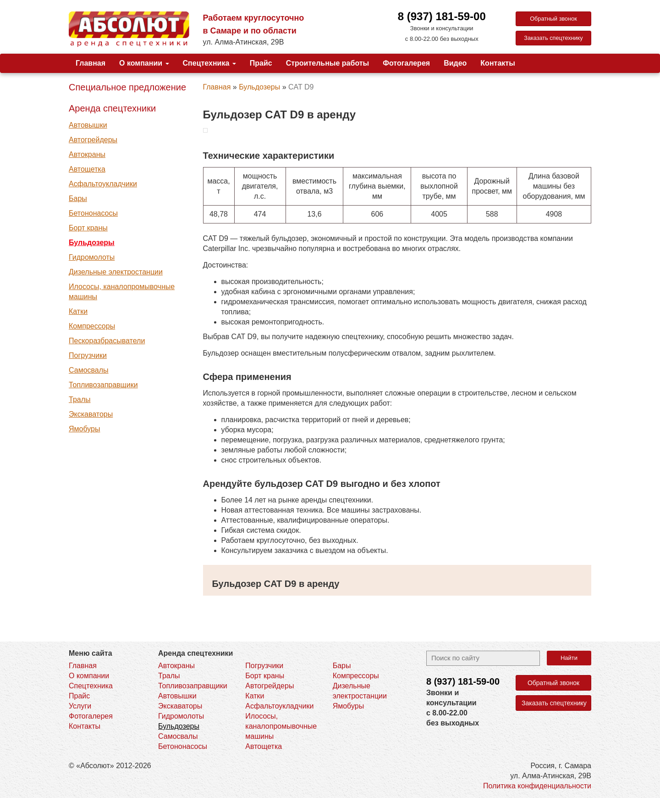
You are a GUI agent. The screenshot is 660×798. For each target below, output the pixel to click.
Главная (90, 63)
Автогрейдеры (93, 140)
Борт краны (88, 228)
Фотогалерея (406, 63)
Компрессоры (92, 326)
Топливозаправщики (103, 385)
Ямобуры (84, 429)
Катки (78, 311)
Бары (78, 198)
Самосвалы (89, 370)
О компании (144, 63)
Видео (455, 63)
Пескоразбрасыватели (107, 341)
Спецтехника (209, 63)
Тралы (80, 399)
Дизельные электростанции (116, 272)
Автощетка (87, 169)
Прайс (261, 63)
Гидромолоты (92, 257)
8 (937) (463, 681)
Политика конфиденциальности (537, 786)
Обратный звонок (553, 19)
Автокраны (87, 154)
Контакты (497, 63)
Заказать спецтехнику (554, 39)
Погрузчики (88, 355)
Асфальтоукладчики (103, 184)
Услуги (80, 706)
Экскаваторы (91, 414)
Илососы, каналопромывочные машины (122, 292)
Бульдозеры (92, 242)
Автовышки (88, 125)
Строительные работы (327, 63)
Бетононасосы (93, 213)
